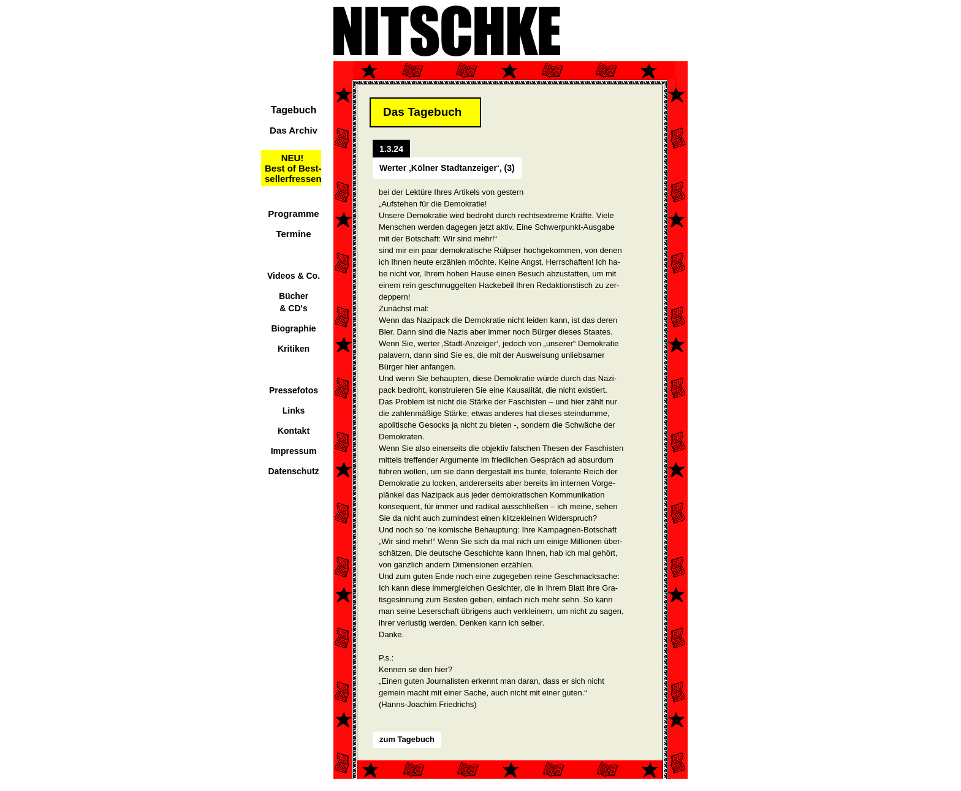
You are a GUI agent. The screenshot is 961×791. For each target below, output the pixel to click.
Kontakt (294, 431)
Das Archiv (293, 130)
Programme (293, 213)
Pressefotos (293, 390)
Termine (293, 234)
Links (294, 410)
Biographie (293, 328)
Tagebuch (293, 110)
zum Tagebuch (407, 739)
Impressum (294, 451)
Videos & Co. (293, 276)
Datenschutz (293, 471)
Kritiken (294, 349)
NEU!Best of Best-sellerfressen (293, 168)
